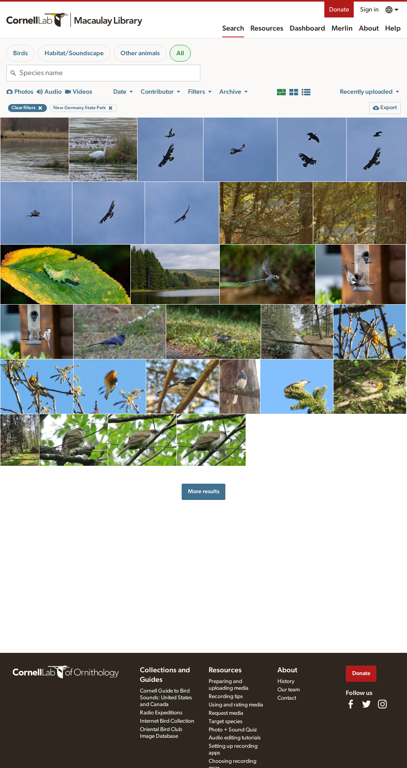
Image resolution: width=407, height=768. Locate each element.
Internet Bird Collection (167, 721)
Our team (288, 690)
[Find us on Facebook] (350, 704)
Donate (339, 9)
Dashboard (307, 28)
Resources (266, 28)
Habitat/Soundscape (74, 53)
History (286, 681)
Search (233, 28)
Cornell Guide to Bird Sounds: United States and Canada (166, 697)
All (180, 53)
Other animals (140, 53)
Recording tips (226, 696)
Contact (286, 698)
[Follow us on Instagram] (382, 704)
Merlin (342, 28)
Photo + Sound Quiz (233, 730)
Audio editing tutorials (235, 738)
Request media (226, 713)
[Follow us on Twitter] (366, 704)
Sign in (369, 9)
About (369, 28)
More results (203, 491)
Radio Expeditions (161, 713)
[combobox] (109, 73)
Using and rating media (236, 705)
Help (393, 28)
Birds (20, 53)
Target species (225, 721)
